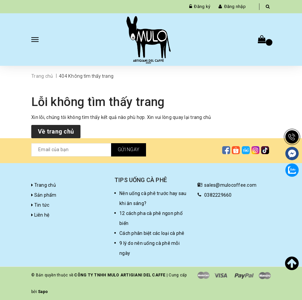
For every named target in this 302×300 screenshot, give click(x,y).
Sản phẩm (44, 195)
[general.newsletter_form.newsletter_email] (88, 149)
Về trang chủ (56, 131)
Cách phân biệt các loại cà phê (152, 233)
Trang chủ (43, 185)
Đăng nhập (235, 6)
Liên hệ (40, 215)
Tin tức (40, 205)
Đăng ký (202, 6)
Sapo (43, 291)
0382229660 (218, 195)
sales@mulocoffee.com (230, 185)
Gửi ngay (128, 149)
